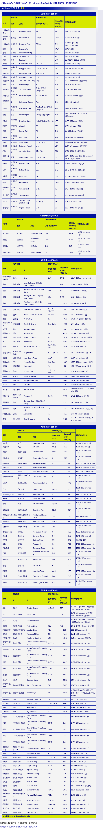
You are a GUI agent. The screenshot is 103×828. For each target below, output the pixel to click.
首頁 (22, 8)
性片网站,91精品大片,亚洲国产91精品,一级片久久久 (18, 827)
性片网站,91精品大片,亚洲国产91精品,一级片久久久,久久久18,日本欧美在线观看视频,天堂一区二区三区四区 (38, 3)
